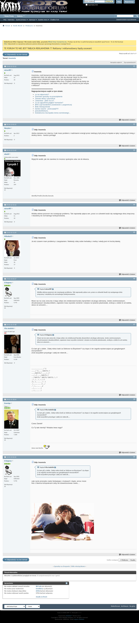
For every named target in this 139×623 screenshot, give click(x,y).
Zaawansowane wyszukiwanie (126, 19)
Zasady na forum (41, 597)
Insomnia (12, 58)
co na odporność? (42, 94)
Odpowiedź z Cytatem (127, 120)
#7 (134, 324)
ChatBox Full (54, 20)
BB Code (39, 586)
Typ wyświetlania (129, 62)
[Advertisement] (69, 33)
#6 (134, 279)
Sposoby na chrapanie (62, 566)
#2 (134, 124)
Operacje (32, 20)
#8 (134, 399)
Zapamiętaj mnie (92, 5)
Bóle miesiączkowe (42, 107)
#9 (134, 457)
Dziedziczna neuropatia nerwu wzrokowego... (52, 113)
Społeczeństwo (21, 20)
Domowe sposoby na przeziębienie (48, 97)
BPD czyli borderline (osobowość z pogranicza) (53, 105)
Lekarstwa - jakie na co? (44, 101)
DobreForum (115, 606)
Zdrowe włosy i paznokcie (45, 99)
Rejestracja (129, 2)
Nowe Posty (9, 16)
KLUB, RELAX (17, 26)
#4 (134, 205)
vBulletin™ (69, 616)
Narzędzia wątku (115, 62)
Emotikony (39, 589)
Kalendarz (11, 20)
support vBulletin (79, 619)
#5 (134, 232)
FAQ (4, 20)
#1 (134, 66)
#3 (134, 150)
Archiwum (124, 606)
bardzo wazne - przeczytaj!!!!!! (47, 109)
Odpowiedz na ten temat (16, 54)
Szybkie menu (42, 20)
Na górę (132, 560)
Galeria (21, 15)
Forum (7, 26)
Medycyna (29, 26)
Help (119, 2)
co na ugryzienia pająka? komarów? (49, 103)
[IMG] (38, 591)
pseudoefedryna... (42, 111)
